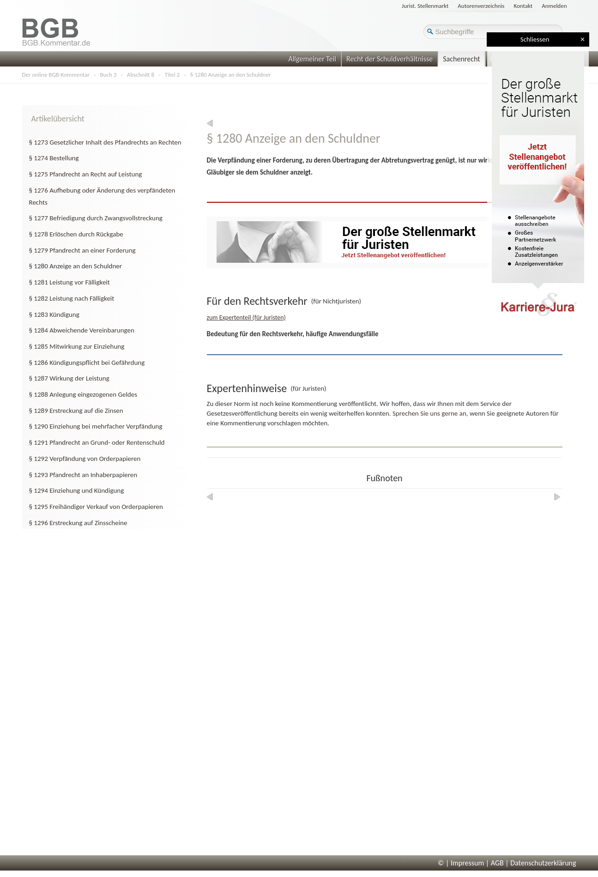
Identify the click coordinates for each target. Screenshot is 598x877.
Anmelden (554, 5)
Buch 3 (108, 74)
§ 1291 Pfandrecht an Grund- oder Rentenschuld (97, 442)
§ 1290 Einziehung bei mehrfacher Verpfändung (96, 426)
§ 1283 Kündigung (54, 314)
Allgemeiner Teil (312, 58)
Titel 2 (172, 74)
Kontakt (522, 5)
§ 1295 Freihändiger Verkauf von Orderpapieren (96, 506)
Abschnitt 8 (140, 74)
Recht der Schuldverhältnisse (389, 58)
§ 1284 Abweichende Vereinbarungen (81, 330)
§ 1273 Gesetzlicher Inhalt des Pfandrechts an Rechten (105, 142)
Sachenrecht (461, 58)
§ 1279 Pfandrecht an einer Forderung (82, 250)
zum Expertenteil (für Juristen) (246, 317)
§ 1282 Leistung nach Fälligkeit (72, 298)
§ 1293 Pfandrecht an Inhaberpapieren (83, 475)
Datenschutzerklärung (543, 863)
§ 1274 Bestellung (54, 158)
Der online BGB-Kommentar (56, 74)
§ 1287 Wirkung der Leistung (69, 378)
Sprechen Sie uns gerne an (429, 413)
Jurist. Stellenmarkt (425, 5)
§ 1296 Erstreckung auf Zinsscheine (78, 523)
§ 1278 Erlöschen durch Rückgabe (76, 234)
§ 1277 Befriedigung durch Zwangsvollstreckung (96, 218)
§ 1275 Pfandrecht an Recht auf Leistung (85, 174)
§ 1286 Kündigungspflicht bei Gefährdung (87, 362)
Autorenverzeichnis (481, 5)
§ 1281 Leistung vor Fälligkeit (69, 282)
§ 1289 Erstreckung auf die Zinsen (76, 410)
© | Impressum (461, 863)
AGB (497, 863)
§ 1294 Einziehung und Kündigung (76, 490)
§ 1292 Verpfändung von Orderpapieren (85, 458)
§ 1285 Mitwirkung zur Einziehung (77, 346)
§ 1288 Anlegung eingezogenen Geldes (83, 394)
